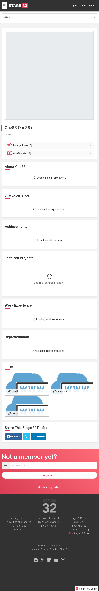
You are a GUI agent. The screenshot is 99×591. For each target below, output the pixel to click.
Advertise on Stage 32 (19, 522)
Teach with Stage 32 (49, 522)
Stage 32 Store (81, 533)
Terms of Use (18, 525)
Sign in (74, 5)
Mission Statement (48, 518)
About (8, 17)
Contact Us (19, 529)
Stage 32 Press (78, 518)
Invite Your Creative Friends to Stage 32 (49, 549)
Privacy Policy (78, 525)
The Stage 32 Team (18, 518)
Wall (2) (50, 153)
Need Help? (78, 522)
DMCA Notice (48, 525)
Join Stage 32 (88, 5)
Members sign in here (49, 487)
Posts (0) (50, 145)
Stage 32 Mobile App (78, 529)
